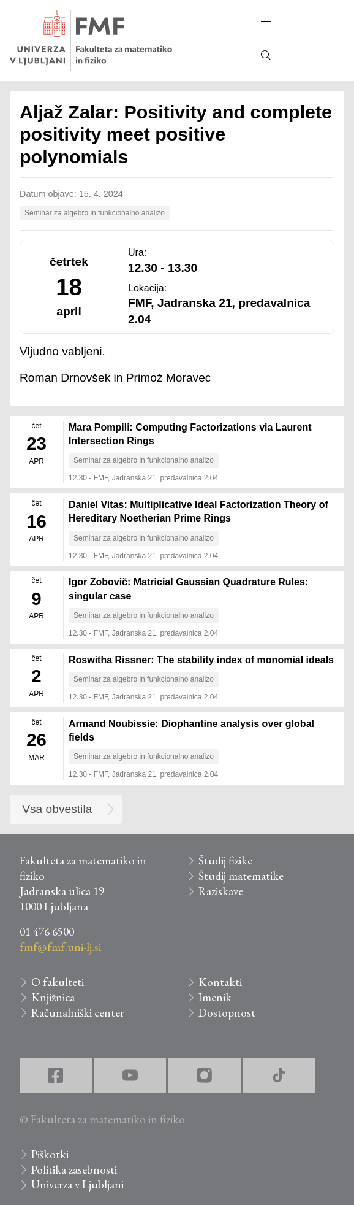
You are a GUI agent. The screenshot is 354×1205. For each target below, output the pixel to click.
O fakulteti (57, 982)
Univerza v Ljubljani (77, 1184)
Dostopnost (226, 1012)
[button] (266, 25)
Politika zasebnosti (74, 1169)
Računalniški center (77, 1012)
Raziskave (220, 891)
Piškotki (50, 1154)
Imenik (215, 997)
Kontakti (220, 982)
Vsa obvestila (57, 809)
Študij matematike (241, 876)
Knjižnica (53, 997)
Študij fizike (225, 860)
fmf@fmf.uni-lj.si (60, 947)
